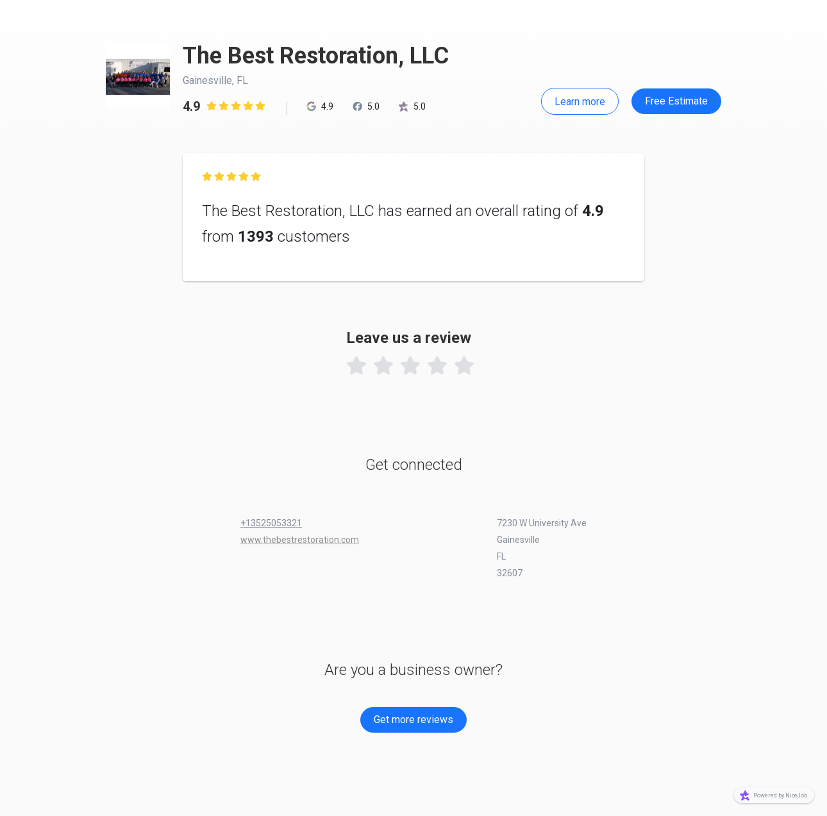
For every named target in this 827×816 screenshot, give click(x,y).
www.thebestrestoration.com (299, 540)
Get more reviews (413, 719)
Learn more (580, 102)
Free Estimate (676, 101)
